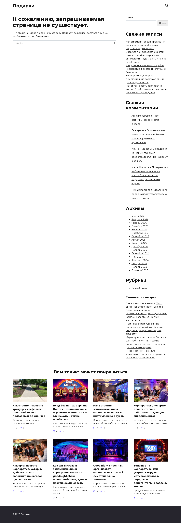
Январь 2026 (139, 223)
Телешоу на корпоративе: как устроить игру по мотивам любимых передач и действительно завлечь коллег (150, 476)
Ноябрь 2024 (139, 250)
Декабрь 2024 (140, 246)
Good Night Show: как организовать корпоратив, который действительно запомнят (108, 472)
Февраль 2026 (140, 219)
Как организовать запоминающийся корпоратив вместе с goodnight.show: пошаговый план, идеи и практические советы (70, 474)
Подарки (24, 5)
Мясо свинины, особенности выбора (145, 119)
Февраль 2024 (140, 260)
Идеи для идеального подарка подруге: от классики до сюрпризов (150, 194)
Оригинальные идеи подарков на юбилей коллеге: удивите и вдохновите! (146, 317)
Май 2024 (137, 256)
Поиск (129, 17)
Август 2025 (139, 239)
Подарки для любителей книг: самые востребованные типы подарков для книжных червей (150, 175)
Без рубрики (139, 288)
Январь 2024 (139, 263)
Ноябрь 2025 (139, 229)
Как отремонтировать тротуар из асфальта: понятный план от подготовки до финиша (145, 45)
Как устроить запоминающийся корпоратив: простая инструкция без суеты (146, 69)
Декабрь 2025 (140, 226)
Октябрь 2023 (140, 270)
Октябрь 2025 (140, 233)
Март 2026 (138, 216)
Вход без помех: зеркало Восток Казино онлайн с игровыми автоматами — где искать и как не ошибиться (70, 412)
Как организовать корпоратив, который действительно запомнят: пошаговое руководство (146, 89)
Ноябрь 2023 (139, 267)
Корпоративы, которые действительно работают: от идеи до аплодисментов (146, 79)
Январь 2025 (139, 243)
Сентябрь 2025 (140, 236)
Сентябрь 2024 (140, 253)
